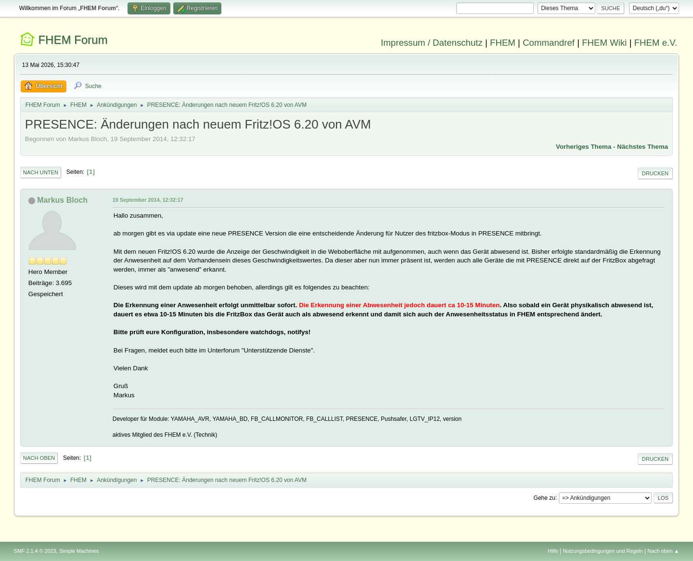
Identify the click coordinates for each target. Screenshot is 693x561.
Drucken (655, 173)
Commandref (549, 43)
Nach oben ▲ (663, 551)
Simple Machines (79, 551)
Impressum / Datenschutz (432, 43)
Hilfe (553, 551)
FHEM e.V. (656, 43)
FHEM (502, 43)
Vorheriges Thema (583, 146)
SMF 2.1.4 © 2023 (35, 551)
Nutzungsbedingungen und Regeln (603, 551)
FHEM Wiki (604, 43)
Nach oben (39, 458)
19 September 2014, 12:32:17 (148, 200)
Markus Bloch (62, 200)
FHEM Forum (72, 39)
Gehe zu (544, 497)
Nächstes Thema (642, 146)
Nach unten (40, 172)
